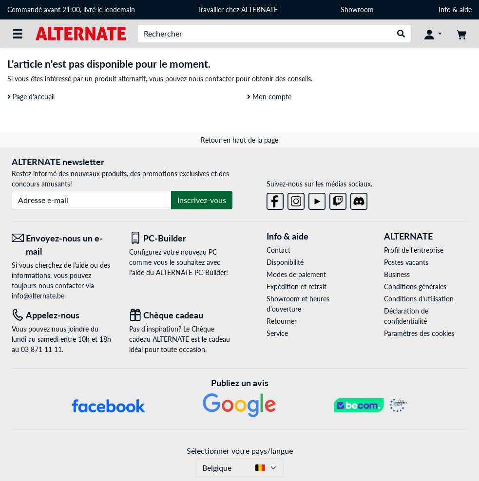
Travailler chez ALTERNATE (238, 9)
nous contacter (211, 78)
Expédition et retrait (296, 286)
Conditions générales (415, 286)
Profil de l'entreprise (413, 250)
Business (397, 274)
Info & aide (455, 9)
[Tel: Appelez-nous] (63, 315)
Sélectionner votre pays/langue (240, 450)
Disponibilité (285, 262)
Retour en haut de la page (239, 140)
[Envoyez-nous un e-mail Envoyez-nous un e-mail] (63, 245)
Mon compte (269, 96)
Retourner (282, 321)
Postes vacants (406, 262)
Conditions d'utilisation (419, 299)
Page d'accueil (31, 96)
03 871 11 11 (41, 349)
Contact (278, 250)
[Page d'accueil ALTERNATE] (81, 33)
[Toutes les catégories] (17, 33)
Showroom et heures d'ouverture (298, 304)
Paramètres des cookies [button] (419, 333)
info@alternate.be (38, 296)
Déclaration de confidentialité (406, 316)
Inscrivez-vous (201, 199)
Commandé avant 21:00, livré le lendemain (71, 9)
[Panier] (461, 33)
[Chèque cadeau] (180, 315)
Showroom (358, 9)
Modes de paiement (296, 274)
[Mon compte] (433, 33)
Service (277, 333)
